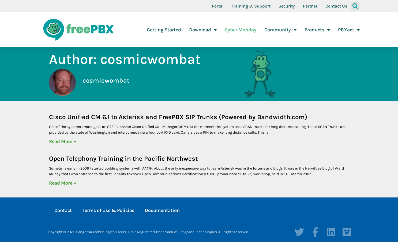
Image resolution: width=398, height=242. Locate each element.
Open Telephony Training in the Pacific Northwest (123, 158)
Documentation (162, 210)
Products (317, 30)
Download (203, 30)
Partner (310, 6)
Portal (218, 6)
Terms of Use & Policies (108, 210)
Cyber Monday (240, 30)
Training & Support (251, 6)
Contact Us (336, 6)
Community (280, 30)
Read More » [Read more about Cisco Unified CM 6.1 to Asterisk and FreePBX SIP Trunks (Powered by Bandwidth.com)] (62, 141)
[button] (355, 6)
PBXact (349, 30)
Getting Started (164, 30)
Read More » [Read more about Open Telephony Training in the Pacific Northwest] (62, 183)
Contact (63, 210)
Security (287, 6)
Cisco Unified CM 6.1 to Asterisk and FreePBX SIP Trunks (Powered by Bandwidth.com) (178, 117)
